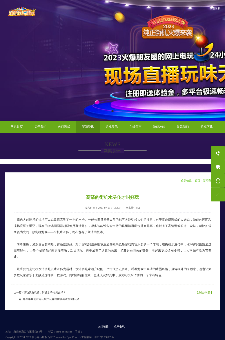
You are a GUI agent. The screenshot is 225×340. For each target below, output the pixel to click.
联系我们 (183, 126)
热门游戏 (64, 126)
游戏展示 (111, 126)
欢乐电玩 (119, 326)
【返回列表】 (204, 292)
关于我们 (40, 126)
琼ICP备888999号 (104, 337)
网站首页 (17, 126)
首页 (197, 180)
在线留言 (135, 126)
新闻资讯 (88, 126)
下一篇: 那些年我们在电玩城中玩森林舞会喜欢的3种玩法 (47, 299)
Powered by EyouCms (65, 337)
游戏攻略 (159, 126)
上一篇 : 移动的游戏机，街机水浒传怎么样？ (40, 292)
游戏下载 (206, 126)
